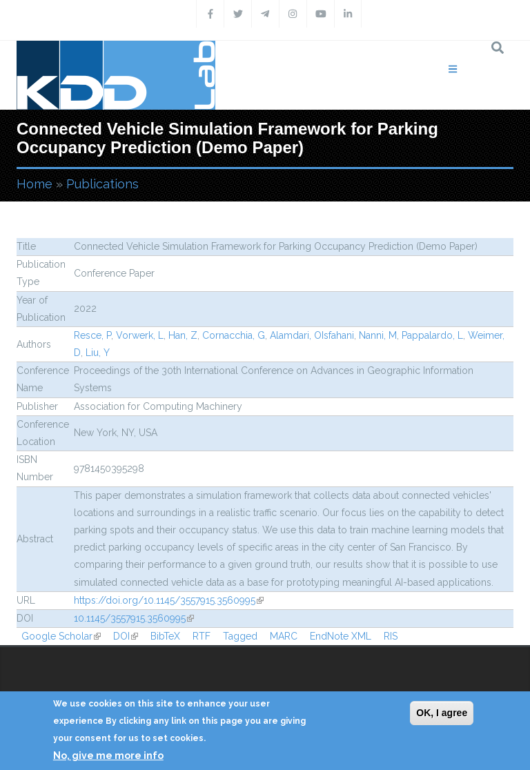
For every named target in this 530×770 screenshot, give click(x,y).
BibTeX (165, 636)
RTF (201, 636)
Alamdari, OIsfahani (312, 335)
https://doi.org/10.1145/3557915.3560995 (169, 600)
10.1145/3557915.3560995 (134, 618)
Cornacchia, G (233, 335)
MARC (283, 636)
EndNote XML (340, 636)
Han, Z (182, 335)
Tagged (240, 636)
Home (34, 184)
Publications (102, 184)
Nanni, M (378, 335)
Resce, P (92, 335)
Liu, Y (98, 352)
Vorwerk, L (140, 335)
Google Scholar (61, 636)
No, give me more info (108, 755)
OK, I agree (441, 712)
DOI (125, 636)
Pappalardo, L (432, 335)
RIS (391, 636)
